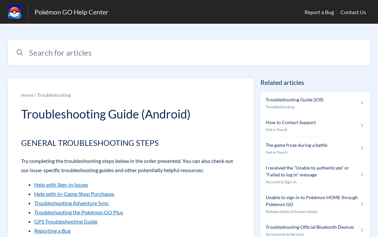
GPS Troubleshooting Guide (65, 221)
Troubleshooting (54, 95)
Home (27, 95)
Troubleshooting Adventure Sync (71, 203)
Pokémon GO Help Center (71, 12)
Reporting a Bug (52, 230)
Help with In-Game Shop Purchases (74, 194)
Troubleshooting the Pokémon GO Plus (78, 212)
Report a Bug (319, 12)
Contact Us (353, 12)
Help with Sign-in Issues (61, 184)
